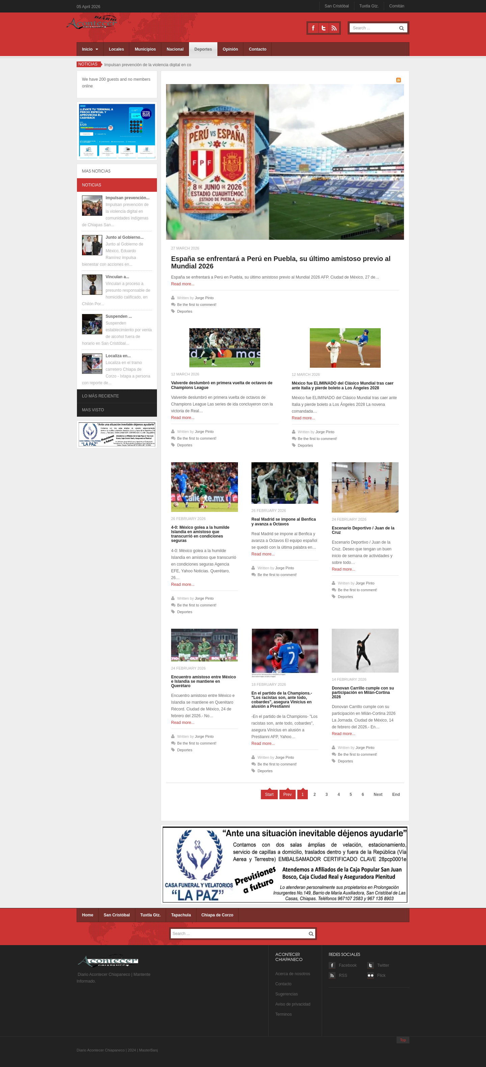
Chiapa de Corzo (217, 915)
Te (277, 1014)
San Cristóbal (337, 6)
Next (378, 794)
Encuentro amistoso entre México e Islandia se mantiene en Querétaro (203, 681)
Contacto (257, 49)
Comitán (396, 6)
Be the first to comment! (196, 305)
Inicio (90, 49)
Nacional (175, 49)
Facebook (313, 28)
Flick (381, 975)
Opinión (230, 49)
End (396, 794)
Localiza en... (118, 356)
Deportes (203, 49)
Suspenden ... (119, 316)
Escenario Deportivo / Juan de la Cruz (363, 530)
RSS (334, 28)
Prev (288, 794)
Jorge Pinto (204, 298)
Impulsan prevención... (128, 198)
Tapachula (181, 915)
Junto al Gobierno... (125, 237)
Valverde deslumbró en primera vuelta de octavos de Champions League (221, 385)
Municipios (145, 49)
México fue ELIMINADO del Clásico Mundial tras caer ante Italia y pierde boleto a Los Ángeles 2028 (343, 385)
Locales (116, 49)
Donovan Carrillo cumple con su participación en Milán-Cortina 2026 (363, 692)
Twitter (323, 28)
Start (269, 794)
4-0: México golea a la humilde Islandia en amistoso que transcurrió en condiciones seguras (200, 534)
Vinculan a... (117, 277)
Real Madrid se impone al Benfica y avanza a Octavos (283, 521)
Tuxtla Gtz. (369, 6)
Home (87, 915)
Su (277, 994)
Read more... (182, 284)
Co (277, 984)
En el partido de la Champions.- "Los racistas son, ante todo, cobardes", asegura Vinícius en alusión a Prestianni (281, 700)
